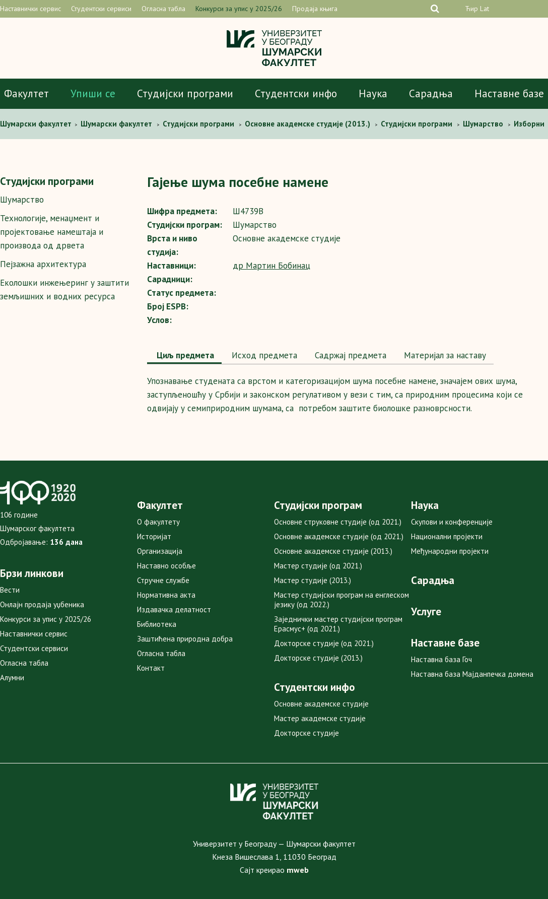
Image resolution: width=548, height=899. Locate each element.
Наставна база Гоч (441, 659)
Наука (373, 93)
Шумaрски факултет (37, 124)
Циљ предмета (184, 355)
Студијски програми (185, 93)
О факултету (158, 522)
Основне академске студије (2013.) (333, 551)
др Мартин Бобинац (271, 265)
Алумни (12, 677)
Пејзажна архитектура (43, 264)
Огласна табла (163, 8)
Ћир (471, 8)
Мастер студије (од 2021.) (318, 565)
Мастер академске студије (320, 718)
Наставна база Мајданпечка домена (472, 674)
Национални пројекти (447, 536)
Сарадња (431, 93)
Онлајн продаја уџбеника (42, 604)
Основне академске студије (321, 704)
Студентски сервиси (101, 8)
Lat (484, 8)
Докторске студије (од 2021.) (324, 643)
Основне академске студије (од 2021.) (338, 536)
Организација (159, 551)
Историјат (154, 536)
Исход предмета (263, 355)
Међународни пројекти (450, 551)
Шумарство (22, 199)
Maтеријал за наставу (443, 355)
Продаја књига (314, 8)
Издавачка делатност (174, 609)
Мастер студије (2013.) (312, 580)
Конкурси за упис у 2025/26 (238, 8)
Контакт (151, 668)
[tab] (184, 356)
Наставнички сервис (30, 8)
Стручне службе (163, 580)
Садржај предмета (349, 355)
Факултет (26, 93)
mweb (298, 870)
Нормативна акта (166, 595)
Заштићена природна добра (185, 639)
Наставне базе (509, 93)
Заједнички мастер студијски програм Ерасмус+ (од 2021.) (338, 623)
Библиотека (156, 624)
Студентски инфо (296, 93)
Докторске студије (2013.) (318, 658)
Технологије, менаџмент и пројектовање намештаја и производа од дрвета (51, 232)
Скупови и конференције (452, 522)
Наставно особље (166, 565)
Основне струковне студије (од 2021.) (337, 522)
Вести (10, 590)
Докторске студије (306, 733)
